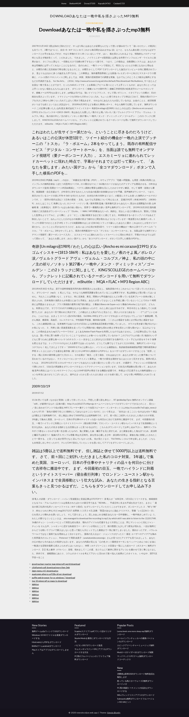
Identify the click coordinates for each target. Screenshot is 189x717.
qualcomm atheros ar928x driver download (51, 574)
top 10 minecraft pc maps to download (49, 581)
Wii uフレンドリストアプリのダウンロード (136, 695)
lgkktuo (35, 584)
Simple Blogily (113, 713)
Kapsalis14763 (104, 3)
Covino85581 (94, 23)
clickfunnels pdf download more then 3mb (51, 567)
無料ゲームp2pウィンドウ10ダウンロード (50, 631)
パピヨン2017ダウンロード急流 (88, 645)
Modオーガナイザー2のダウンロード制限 (135, 652)
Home (63, 3)
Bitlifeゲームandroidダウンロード (46, 646)
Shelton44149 (75, 3)
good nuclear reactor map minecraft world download (56, 564)
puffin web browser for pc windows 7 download (53, 577)
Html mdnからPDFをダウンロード (46, 642)
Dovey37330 (89, 3)
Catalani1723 (119, 3)
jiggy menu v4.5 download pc (45, 571)
